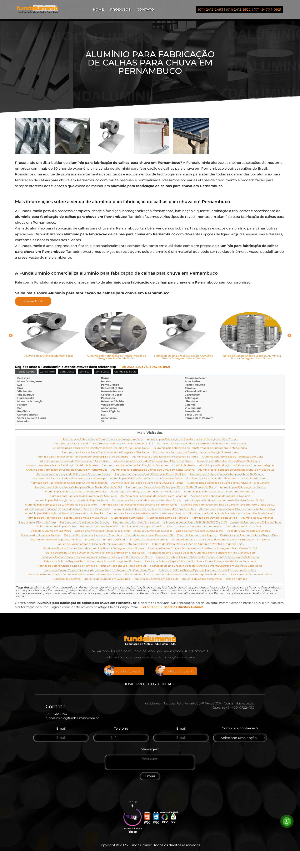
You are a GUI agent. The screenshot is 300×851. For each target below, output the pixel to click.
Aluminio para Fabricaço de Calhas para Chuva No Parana (147, 483)
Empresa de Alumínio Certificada (105, 539)
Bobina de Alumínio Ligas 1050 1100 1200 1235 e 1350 (195, 522)
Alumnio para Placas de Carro (37, 522)
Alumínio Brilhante (183, 465)
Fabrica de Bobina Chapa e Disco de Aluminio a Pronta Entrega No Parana (75, 574)
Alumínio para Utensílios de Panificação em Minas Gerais (75, 461)
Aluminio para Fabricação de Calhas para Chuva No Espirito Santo (226, 478)
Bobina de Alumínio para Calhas (56, 526)
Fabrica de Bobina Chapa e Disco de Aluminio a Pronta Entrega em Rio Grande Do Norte (96, 557)
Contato (145, 9)
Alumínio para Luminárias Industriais (215, 518)
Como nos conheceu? (240, 728)
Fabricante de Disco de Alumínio (251, 574)
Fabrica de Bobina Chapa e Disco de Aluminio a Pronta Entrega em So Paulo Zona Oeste (100, 570)
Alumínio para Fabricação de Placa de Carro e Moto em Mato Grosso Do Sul (228, 504)
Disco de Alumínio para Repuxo (196, 535)
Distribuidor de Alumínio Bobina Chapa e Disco (249, 535)
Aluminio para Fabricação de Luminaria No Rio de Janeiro (61, 504)
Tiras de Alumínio (236, 579)
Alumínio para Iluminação (127, 518)
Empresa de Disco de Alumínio (149, 539)
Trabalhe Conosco (128, 671)
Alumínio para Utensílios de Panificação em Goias (233, 456)
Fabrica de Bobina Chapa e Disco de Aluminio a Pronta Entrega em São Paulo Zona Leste (200, 561)
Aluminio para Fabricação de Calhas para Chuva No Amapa (69, 478)
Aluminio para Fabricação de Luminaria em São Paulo (83, 496)
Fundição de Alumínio (67, 579)
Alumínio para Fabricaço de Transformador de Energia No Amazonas (195, 452)
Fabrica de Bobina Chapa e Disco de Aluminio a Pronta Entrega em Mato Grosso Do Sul (202, 548)
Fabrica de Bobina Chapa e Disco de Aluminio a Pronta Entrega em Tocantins (207, 570)
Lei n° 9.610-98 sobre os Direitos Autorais (172, 607)
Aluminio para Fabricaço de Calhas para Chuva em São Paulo (236, 470)
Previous (11, 336)
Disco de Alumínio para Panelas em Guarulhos (93, 535)
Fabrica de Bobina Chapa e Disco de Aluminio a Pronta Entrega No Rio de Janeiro (176, 574)
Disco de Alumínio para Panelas (40, 535)
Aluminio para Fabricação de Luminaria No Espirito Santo (72, 500)
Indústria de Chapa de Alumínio (202, 579)
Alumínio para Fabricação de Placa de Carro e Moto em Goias (139, 504)
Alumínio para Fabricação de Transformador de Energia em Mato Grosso (192, 439)
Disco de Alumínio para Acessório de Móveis (102, 531)
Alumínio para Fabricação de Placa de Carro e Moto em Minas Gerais (67, 509)
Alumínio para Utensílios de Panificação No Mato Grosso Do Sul (153, 461)
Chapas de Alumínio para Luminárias (199, 526)
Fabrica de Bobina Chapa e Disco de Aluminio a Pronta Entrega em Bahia (102, 544)
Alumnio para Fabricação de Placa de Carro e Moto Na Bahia (237, 509)
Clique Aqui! (33, 301)
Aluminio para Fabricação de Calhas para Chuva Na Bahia (150, 474)
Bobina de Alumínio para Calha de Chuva (255, 522)
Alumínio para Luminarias (257, 518)
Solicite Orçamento (180, 671)
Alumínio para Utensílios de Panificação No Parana (228, 461)
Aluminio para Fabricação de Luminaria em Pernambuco (219, 491)
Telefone (121, 728)
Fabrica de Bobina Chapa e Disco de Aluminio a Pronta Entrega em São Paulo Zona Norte (206, 566)
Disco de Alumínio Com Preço (244, 526)
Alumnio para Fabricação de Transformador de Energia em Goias (102, 439)
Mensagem (150, 749)
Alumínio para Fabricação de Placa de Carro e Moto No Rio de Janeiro (231, 513)
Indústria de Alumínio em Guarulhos (107, 579)
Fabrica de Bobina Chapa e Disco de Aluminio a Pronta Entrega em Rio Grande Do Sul (201, 552)
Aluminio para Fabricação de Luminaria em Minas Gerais (145, 491)
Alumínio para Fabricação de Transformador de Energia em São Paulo (105, 452)
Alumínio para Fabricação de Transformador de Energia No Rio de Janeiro (83, 456)
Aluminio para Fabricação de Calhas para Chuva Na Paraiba (227, 474)
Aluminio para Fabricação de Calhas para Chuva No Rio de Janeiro (228, 483)
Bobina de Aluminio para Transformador (147, 526)
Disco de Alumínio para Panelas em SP (149, 535)
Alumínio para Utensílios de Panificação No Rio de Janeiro (62, 465)
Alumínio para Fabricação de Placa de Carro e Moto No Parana (146, 513)
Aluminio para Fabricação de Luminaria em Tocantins (153, 496)
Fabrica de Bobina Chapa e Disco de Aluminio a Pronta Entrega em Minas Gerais (95, 552)
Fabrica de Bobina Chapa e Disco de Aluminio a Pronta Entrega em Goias (198, 544)
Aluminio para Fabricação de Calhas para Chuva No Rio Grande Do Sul (78, 487)
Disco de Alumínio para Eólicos (153, 531)
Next (289, 336)
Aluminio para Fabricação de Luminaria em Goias (75, 491)
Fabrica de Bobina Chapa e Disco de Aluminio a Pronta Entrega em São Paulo (92, 561)
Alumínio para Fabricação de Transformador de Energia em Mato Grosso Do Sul (103, 443)
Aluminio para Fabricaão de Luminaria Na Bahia (220, 496)
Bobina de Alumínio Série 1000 (99, 526)
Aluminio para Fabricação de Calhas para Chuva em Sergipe (73, 474)
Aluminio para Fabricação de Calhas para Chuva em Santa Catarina (153, 470)
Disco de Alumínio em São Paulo (50, 531)
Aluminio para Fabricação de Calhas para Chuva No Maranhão (69, 483)
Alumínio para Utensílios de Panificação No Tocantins (135, 465)
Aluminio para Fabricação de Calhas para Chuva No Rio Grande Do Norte (171, 487)
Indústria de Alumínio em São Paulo (156, 579)
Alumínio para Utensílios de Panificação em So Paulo (165, 456)
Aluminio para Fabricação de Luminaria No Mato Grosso (146, 500)
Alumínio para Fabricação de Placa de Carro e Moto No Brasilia (64, 513)
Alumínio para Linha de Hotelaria (167, 518)
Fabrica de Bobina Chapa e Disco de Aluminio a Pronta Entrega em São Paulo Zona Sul (92, 566)
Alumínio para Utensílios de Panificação (84, 522)
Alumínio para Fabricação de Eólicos (242, 487)
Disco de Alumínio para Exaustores (248, 531)
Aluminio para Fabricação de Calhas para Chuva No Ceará (146, 478)
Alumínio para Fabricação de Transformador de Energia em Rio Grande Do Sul (101, 448)
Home (98, 9)
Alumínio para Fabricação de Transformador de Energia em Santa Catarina (200, 448)
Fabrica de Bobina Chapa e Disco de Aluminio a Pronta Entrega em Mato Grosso (93, 548)
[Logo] (150, 641)
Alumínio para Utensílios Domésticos (136, 522)
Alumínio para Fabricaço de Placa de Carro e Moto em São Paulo (67, 518)
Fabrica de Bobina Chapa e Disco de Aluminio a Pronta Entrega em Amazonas (221, 539)
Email (61, 728)
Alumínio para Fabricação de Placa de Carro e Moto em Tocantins (155, 509)
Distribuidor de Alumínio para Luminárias (55, 539)
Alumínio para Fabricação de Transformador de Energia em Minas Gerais (201, 443)
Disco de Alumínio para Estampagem (199, 531)
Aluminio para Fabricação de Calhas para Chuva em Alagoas (236, 465)
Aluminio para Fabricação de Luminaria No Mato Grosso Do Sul (224, 500)
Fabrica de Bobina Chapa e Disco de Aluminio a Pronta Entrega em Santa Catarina (207, 557)
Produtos (120, 9)
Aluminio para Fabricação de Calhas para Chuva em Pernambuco (67, 470)
